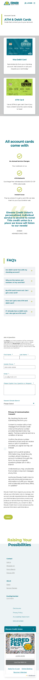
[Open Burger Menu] (34, 3)
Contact (9, 559)
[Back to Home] (11, 3)
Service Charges (12, 588)
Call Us (9, 562)
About (9, 581)
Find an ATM (11, 573)
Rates (8, 584)
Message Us (11, 566)
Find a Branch (11, 569)
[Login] (28, 3)
